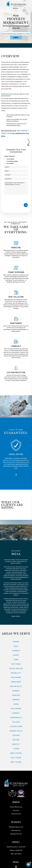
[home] (16, 4)
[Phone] (16, 174)
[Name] (16, 167)
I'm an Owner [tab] (10, 159)
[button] (16, 474)
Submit (16, 37)
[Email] (16, 171)
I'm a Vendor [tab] (10, 163)
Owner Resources (16, 807)
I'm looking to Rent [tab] (12, 161)
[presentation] (16, 198)
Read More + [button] (16, 616)
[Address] (16, 178)
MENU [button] (15, 8)
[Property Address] (16, 34)
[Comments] (16, 188)
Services (16, 810)
